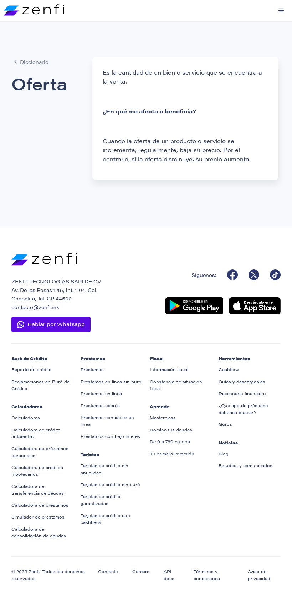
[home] (32, 8)
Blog (224, 453)
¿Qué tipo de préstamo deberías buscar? (243, 408)
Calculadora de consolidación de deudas (38, 532)
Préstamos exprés (100, 405)
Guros (225, 424)
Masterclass (163, 417)
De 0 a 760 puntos (170, 441)
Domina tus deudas (171, 429)
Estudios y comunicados (245, 465)
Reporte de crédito (31, 369)
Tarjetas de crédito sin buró (110, 484)
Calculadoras (25, 417)
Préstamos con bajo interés (110, 436)
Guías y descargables (242, 381)
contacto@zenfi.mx (35, 306)
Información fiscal (169, 369)
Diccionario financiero (242, 393)
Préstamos (92, 369)
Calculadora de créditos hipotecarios (37, 470)
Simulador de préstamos (38, 517)
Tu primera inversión (172, 453)
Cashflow (229, 369)
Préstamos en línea (101, 393)
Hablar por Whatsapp (56, 324)
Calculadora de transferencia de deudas (37, 489)
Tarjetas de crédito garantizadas (101, 499)
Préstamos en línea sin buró (111, 381)
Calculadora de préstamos (39, 505)
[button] (281, 10)
